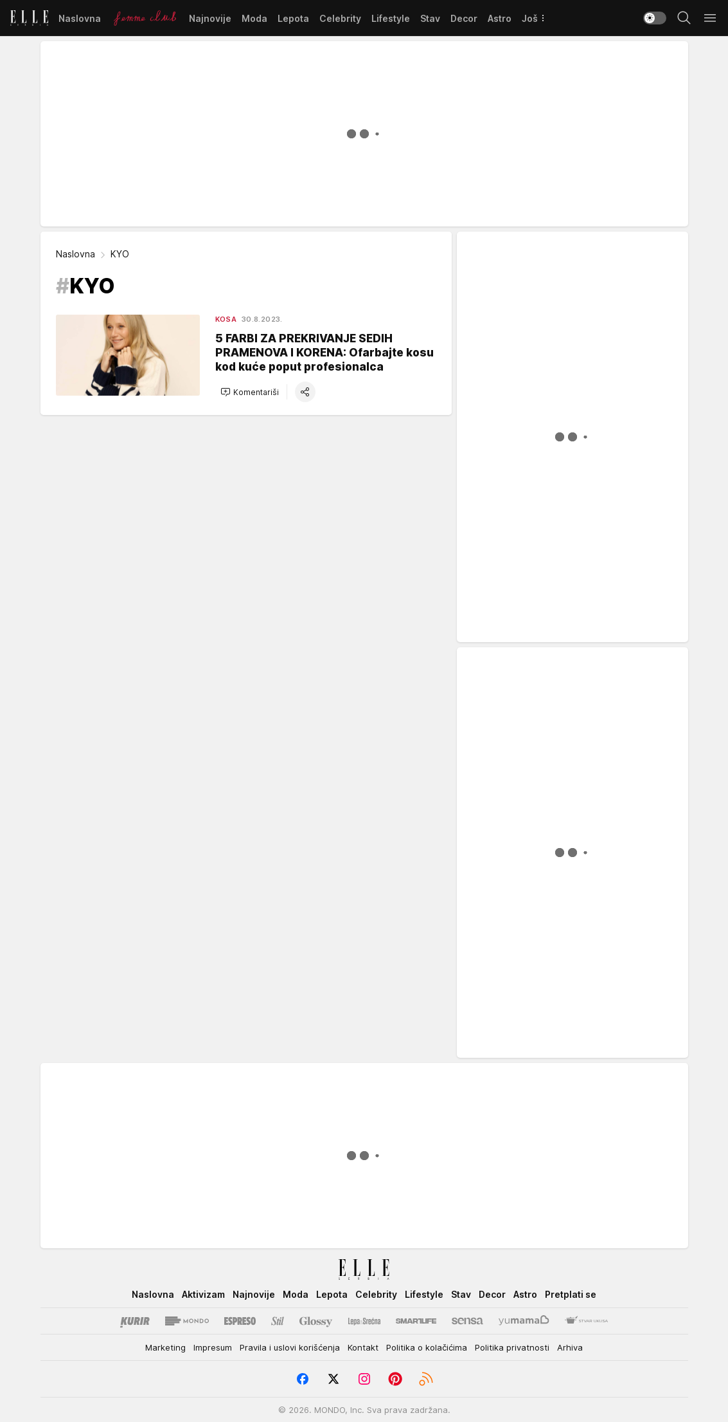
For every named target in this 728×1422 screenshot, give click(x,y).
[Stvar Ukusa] (586, 1321)
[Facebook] (302, 1379)
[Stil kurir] (277, 1321)
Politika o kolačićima (426, 1347)
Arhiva (570, 1347)
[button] (249, 392)
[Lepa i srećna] (364, 1321)
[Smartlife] (416, 1321)
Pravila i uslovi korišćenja (290, 1347)
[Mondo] (187, 1321)
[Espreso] (240, 1321)
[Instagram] (364, 1379)
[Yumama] (524, 1321)
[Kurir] (135, 1321)
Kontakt (363, 1347)
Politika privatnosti (512, 1347)
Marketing (165, 1347)
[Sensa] (467, 1321)
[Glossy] (315, 1321)
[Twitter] (333, 1379)
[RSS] (426, 1379)
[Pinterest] (395, 1379)
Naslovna (75, 253)
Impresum (212, 1347)
